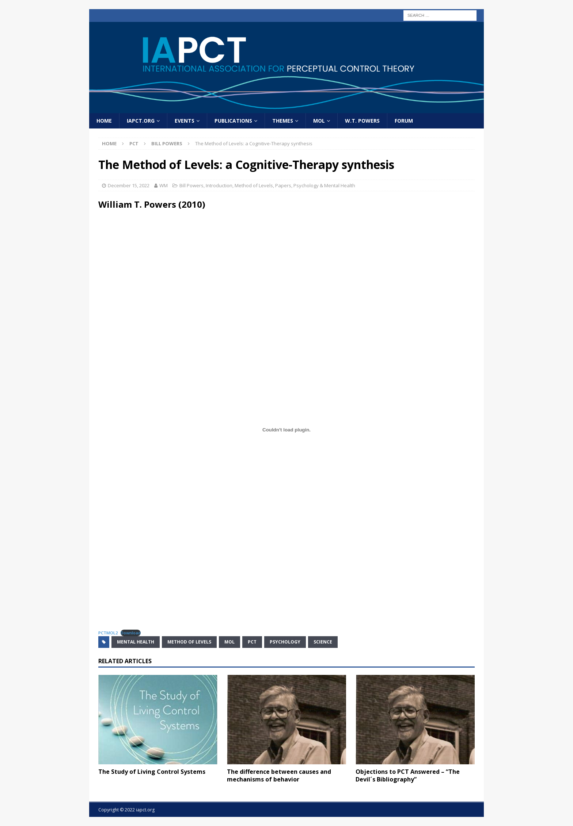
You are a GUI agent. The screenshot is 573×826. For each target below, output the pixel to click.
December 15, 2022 (128, 185)
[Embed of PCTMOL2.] (286, 430)
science (323, 642)
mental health (135, 642)
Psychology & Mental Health (324, 185)
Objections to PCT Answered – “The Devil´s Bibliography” (408, 775)
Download (131, 632)
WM (163, 185)
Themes (282, 120)
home (104, 120)
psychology (285, 642)
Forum (404, 120)
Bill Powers (191, 185)
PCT (133, 143)
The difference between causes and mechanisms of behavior (279, 775)
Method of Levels (254, 185)
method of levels (189, 642)
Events (184, 120)
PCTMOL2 (108, 632)
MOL (319, 120)
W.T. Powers (362, 120)
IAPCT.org (141, 120)
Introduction (219, 185)
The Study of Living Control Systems (151, 772)
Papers (283, 185)
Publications (233, 120)
